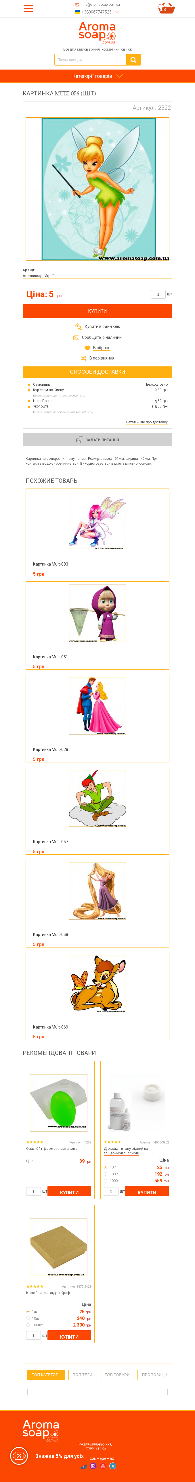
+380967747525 (97, 12)
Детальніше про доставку (147, 422)
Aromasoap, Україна (40, 276)
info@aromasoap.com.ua (101, 5)
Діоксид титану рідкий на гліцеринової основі (126, 1151)
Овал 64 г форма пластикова (51, 1148)
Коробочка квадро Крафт (49, 1293)
